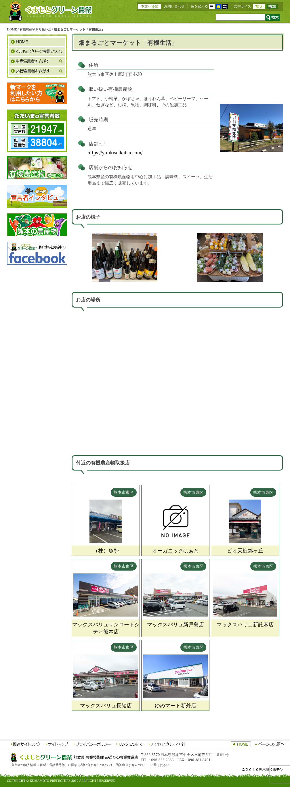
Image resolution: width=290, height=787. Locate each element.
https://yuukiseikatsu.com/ (115, 153)
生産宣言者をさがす (37, 61)
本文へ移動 (149, 6)
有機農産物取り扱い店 (35, 29)
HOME (12, 29)
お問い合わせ (174, 6)
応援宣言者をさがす (37, 71)
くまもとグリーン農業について (37, 51)
